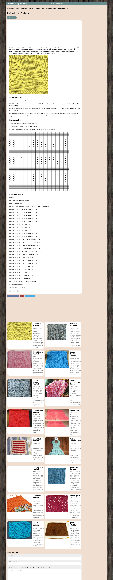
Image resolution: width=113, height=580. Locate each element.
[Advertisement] (44, 33)
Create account (59, 3)
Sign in (52, 3)
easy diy (17, 287)
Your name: (11, 538)
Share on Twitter (30, 296)
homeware (23, 287)
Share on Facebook (13, 296)
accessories (12, 287)
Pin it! (22, 296)
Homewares (12, 17)
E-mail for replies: (12, 544)
